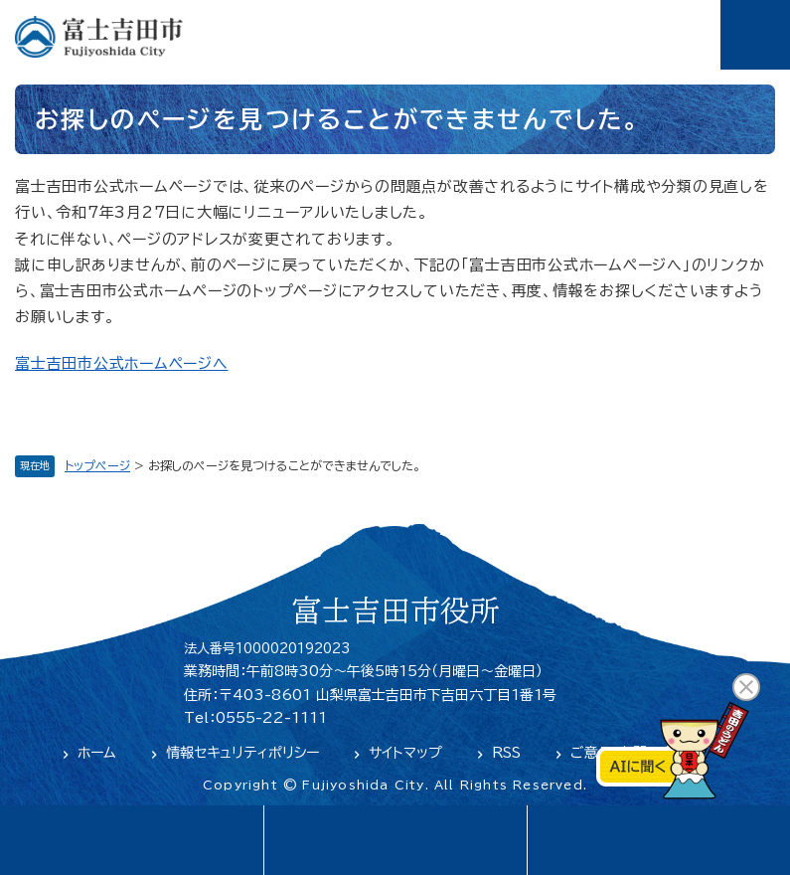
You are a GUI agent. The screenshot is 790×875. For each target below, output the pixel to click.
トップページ (97, 465)
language (131, 840)
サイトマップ (405, 753)
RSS (506, 753)
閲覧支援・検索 (658, 840)
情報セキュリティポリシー (242, 753)
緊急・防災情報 (395, 840)
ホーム (97, 753)
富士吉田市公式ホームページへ (122, 363)
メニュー (755, 35)
